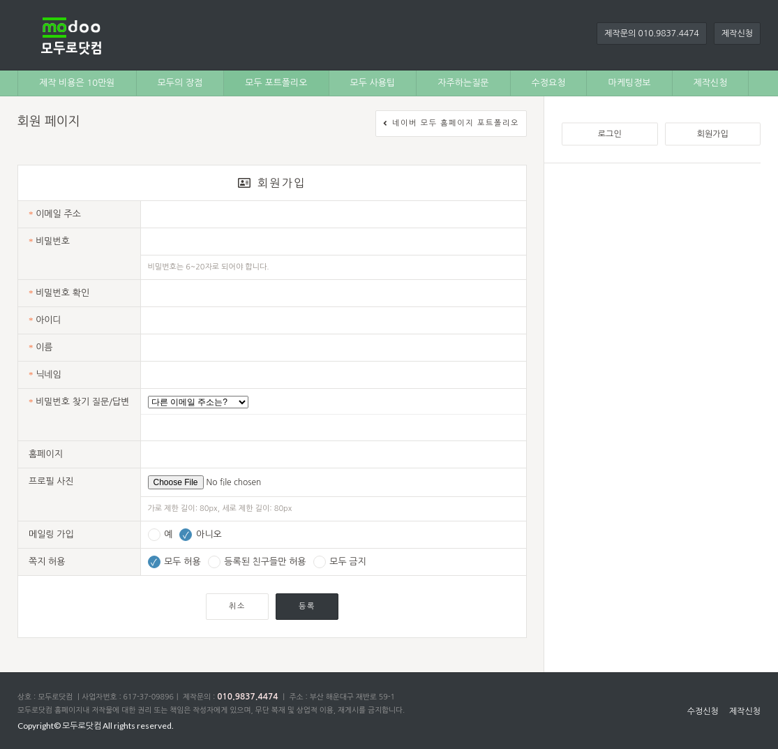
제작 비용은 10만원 (77, 82)
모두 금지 (339, 561)
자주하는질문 (462, 82)
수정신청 (703, 711)
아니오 (200, 534)
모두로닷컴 (81, 725)
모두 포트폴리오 (276, 82)
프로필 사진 (51, 481)
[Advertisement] (131, 312)
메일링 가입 (51, 534)
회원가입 (712, 134)
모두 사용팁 (373, 82)
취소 (237, 606)
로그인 (610, 134)
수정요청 (549, 82)
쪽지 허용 (47, 561)
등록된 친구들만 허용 (257, 561)
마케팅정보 (629, 82)
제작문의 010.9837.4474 (651, 33)
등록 (307, 606)
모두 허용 (174, 561)
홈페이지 (46, 454)
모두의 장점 (180, 82)
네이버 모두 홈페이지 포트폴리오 (451, 123)
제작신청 (737, 33)
